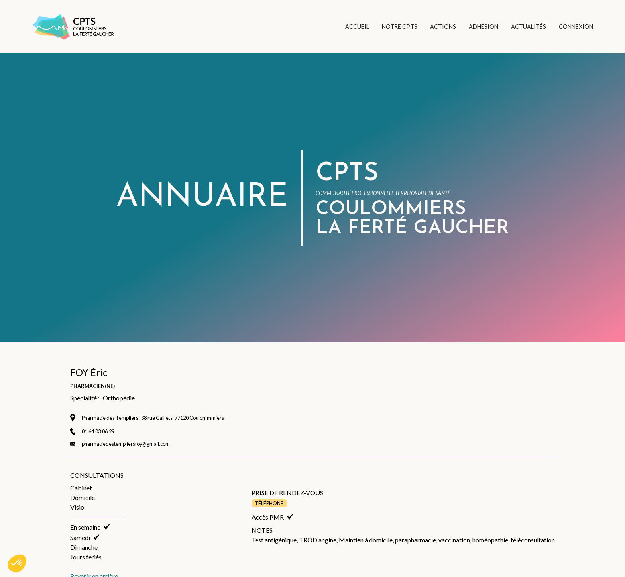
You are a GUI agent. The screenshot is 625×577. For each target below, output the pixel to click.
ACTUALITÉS (528, 26)
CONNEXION (576, 26)
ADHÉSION (483, 26)
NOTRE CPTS (399, 26)
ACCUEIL (357, 26)
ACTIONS (443, 26)
